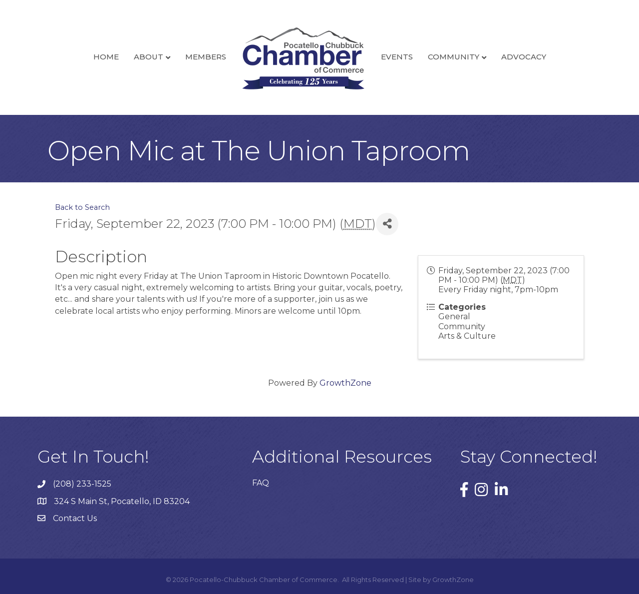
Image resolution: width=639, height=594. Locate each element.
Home (106, 56)
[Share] (387, 224)
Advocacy (523, 56)
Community (453, 56)
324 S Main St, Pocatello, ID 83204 (122, 501)
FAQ (260, 483)
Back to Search (82, 207)
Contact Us (75, 518)
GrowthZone (345, 383)
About (148, 56)
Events (397, 56)
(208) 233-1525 (82, 484)
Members (205, 56)
